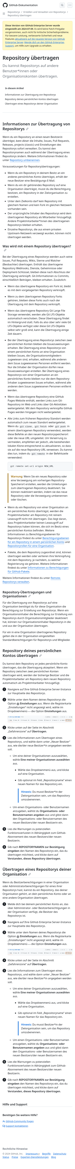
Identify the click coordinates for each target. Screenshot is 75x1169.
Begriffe (46, 1153)
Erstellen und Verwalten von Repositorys (44, 11)
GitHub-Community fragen (18, 1121)
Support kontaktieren (15, 1125)
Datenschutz (59, 1153)
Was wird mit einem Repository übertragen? (37, 247)
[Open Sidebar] (3, 13)
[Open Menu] (69, 5)
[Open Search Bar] (62, 5)
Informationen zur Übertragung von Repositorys (36, 126)
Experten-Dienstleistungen (35, 1157)
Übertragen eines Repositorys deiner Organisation (37, 872)
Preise (15, 1157)
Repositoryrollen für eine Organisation (31, 546)
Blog (53, 1157)
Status (6, 1157)
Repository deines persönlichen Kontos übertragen (32, 653)
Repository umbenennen (24, 160)
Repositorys (14, 11)
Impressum (32, 1153)
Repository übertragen (20, 15)
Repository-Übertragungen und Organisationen (27, 594)
